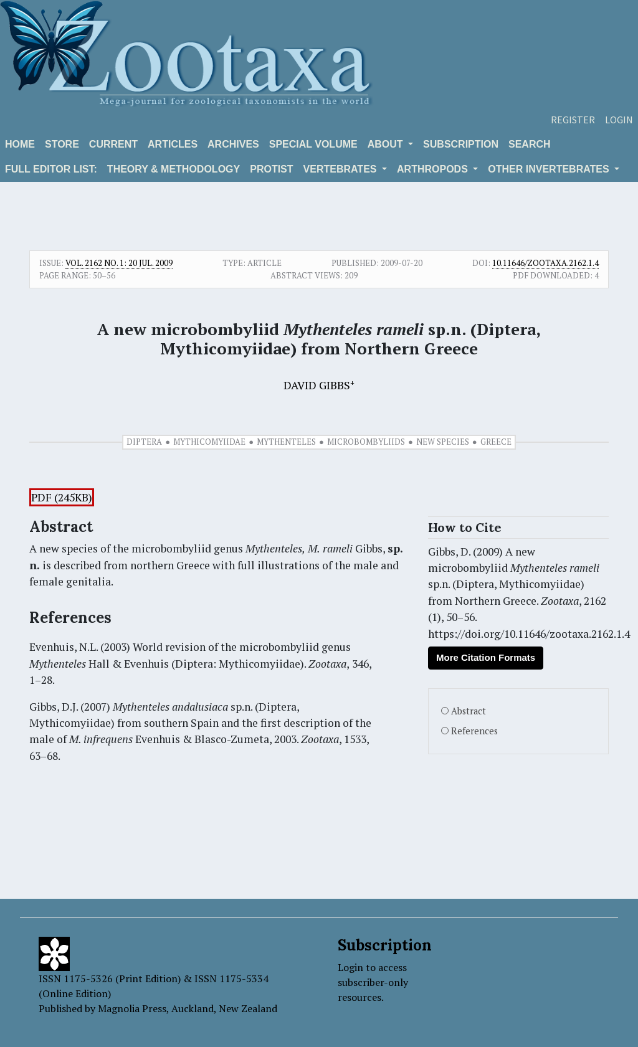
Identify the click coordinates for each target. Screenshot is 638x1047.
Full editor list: (51, 169)
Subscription (460, 144)
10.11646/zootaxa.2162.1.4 (545, 262)
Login (619, 119)
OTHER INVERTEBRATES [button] (550, 169)
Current (113, 144)
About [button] (387, 144)
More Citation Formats (485, 657)
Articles (173, 144)
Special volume (313, 144)
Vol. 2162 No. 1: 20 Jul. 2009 (119, 262)
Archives (233, 144)
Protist (271, 169)
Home (20, 144)
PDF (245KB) (61, 497)
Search (529, 144)
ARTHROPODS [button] (433, 169)
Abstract (468, 711)
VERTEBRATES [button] (341, 169)
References (474, 731)
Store (62, 144)
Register (573, 119)
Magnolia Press (132, 1008)
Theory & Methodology (173, 169)
